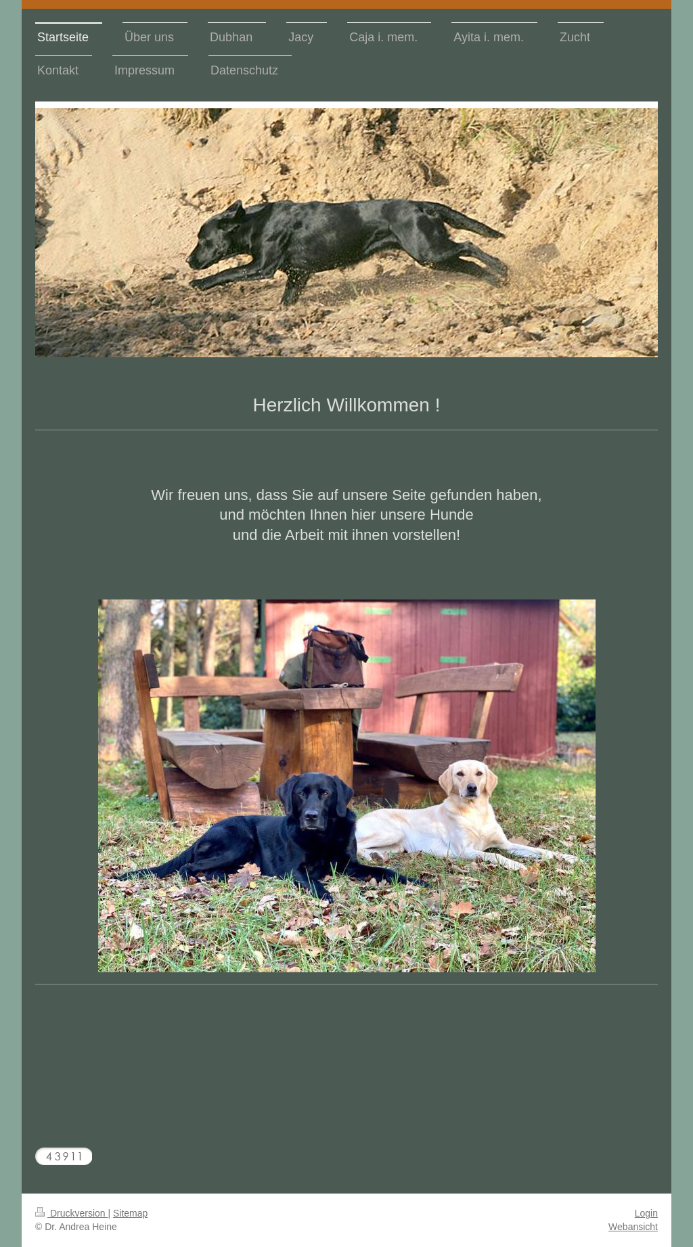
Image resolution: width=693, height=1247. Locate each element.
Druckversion (71, 1213)
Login (646, 1213)
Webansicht (633, 1226)
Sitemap (130, 1213)
